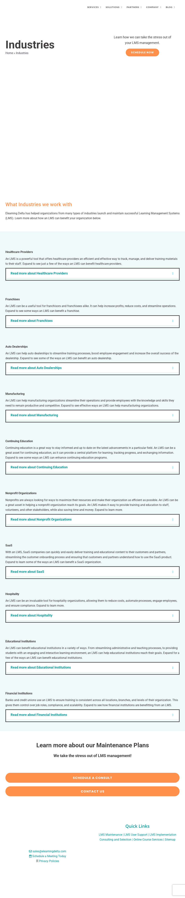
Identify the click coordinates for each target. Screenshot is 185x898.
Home (9, 53)
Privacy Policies (49, 861)
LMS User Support (135, 834)
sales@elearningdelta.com (49, 851)
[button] (92, 273)
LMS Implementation (163, 834)
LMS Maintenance (110, 834)
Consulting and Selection (115, 839)
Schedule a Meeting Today (49, 856)
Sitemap (170, 839)
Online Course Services (148, 839)
